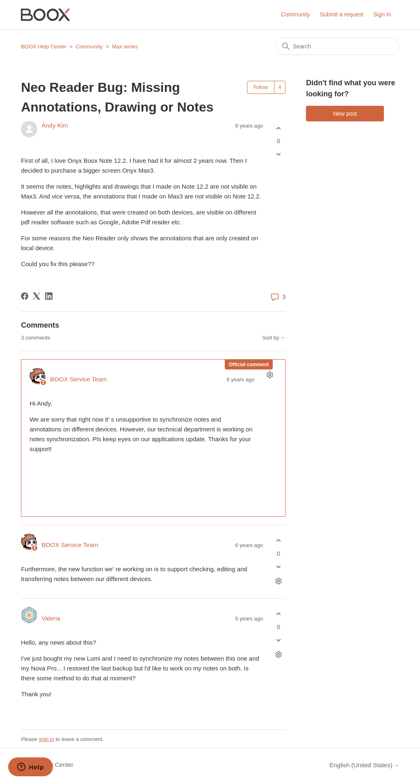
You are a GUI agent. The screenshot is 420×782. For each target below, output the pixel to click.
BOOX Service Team (78, 379)
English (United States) (364, 764)
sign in (47, 739)
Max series (125, 46)
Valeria (50, 618)
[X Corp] (36, 296)
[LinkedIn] (48, 296)
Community (295, 14)
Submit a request (341, 14)
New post (345, 113)
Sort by (274, 338)
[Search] (337, 46)
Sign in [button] (382, 14)
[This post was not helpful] (278, 154)
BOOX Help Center (43, 46)
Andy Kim (54, 125)
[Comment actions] (269, 375)
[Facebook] (24, 296)
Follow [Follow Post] (260, 87)
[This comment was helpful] (278, 540)
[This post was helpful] (278, 128)
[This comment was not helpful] (278, 566)
